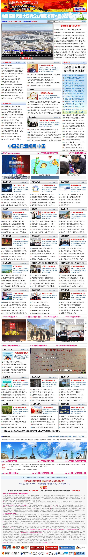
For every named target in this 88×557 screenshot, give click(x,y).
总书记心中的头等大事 (46, 65)
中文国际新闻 (7, 290)
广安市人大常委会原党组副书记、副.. (72, 278)
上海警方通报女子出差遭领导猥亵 (13, 224)
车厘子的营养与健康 (21, 353)
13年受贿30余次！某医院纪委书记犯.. (15, 251)
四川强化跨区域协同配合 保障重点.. (72, 275)
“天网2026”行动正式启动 (11, 120)
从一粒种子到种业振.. (20, 407)
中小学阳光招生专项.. (49, 380)
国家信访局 (82, 464)
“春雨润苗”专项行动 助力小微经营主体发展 (69, 44)
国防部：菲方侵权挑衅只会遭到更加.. (72, 302)
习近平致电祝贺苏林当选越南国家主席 (41, 77)
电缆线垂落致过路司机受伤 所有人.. (43, 197)
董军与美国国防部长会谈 (69, 313)
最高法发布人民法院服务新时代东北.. (72, 253)
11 (41, 52)
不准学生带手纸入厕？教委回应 (74, 80)
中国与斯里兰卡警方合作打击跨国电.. (15, 302)
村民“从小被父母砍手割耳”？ (73, 146)
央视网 (16, 466)
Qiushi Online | (10, 469)
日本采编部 (30, 439)
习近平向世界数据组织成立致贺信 (40, 85)
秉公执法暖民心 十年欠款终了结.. (71, 251)
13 (46, 52)
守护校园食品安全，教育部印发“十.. (43, 395)
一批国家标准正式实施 (46, 93)
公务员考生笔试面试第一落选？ (74, 109)
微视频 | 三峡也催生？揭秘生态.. (71, 200)
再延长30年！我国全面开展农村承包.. (15, 427)
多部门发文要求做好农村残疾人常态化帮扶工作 (71, 52)
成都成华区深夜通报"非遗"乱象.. (74, 101)
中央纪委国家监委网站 (18, 464)
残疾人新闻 (6, 377)
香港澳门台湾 (65, 377)
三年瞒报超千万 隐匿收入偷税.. (12, 84)
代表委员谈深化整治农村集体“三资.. (43, 229)
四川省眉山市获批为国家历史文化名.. (72, 283)
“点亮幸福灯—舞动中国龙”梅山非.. (14, 286)
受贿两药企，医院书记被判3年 (12, 87)
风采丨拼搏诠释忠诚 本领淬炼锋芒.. (43, 427)
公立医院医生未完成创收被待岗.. (74, 91)
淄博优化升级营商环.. (49, 266)
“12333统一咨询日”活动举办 (12, 139)
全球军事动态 (65, 290)
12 (43, 52)
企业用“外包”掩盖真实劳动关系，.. (43, 194)
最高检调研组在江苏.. (78, 239)
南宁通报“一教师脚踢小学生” (73, 141)
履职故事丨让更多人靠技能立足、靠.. (43, 226)
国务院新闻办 (75, 464)
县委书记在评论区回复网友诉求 (74, 86)
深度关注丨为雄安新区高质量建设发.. (43, 280)
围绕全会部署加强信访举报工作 (13, 128)
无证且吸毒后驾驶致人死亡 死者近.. (43, 200)
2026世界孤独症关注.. (78, 407)
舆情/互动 (67, 62)
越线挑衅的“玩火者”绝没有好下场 (71, 310)
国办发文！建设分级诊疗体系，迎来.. (72, 416)
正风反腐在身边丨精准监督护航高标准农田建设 (71, 41)
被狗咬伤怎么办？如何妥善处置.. (13, 98)
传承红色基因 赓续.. (77, 212)
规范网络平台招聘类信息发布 (12, 125)
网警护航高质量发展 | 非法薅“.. (12, 256)
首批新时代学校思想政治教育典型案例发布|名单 (71, 49)
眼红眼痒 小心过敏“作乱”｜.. (11, 95)
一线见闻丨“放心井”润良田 (11, 419)
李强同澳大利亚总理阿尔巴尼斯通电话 (41, 80)
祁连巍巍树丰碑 (76, 185)
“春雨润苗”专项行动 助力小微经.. (42, 248)
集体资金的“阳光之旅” (71, 26)
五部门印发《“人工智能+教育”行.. (42, 389)
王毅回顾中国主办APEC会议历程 (13, 310)
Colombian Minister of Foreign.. (41, 307)
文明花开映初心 (47, 407)
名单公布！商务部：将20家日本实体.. (15, 307)
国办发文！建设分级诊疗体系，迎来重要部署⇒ (71, 32)
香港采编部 (11, 439)
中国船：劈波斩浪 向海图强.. (41, 259)
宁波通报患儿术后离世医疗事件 (74, 96)
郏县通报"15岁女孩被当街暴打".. (74, 93)
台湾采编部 (17, 439)
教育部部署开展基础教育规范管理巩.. (43, 400)
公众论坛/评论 (65, 209)
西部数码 (46, 466)
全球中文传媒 (16, 5)
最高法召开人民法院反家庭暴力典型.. (72, 256)
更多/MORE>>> (56, 62)
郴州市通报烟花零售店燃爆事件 (74, 78)
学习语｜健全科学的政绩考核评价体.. (72, 224)
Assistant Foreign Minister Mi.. (41, 310)
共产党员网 (9, 464)
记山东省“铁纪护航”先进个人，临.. (43, 422)
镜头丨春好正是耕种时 (10, 424)
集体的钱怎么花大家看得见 (11, 79)
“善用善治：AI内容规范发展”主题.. (14, 202)
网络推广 (83, 62)
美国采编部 (24, 439)
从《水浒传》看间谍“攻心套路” (9, 55)
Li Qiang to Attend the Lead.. (40, 305)
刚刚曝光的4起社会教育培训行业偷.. (14, 248)
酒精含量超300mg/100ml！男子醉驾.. (14, 232)
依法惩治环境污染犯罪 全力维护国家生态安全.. (44, 107)
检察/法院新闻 (65, 236)
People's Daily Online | (20, 469)
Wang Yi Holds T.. (48, 293)
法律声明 (34, 477)
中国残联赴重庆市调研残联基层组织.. (15, 395)
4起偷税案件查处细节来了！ (12, 82)
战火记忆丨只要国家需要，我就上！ (43, 419)
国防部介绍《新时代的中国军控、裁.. (72, 307)
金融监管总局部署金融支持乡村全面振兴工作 (70, 35)
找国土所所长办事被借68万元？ (74, 107)
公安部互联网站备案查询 (37, 466)
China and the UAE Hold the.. (40, 302)
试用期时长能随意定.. (49, 185)
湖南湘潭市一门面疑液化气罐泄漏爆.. (15, 229)
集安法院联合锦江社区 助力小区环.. (72, 259)
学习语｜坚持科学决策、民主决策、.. (72, 226)
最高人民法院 (28, 464)
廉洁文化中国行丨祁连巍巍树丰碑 (28, 55)
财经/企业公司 (36, 236)
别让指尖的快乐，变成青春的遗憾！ (14, 197)
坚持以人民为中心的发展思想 (12, 109)
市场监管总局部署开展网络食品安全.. (15, 364)
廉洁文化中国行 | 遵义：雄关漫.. (71, 202)
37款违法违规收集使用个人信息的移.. (15, 194)
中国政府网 (42, 464)
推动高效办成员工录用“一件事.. (13, 123)
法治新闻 (5, 209)
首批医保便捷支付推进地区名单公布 (72, 419)
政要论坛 (31, 62)
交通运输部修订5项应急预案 (12, 136)
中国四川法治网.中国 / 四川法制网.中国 (72, 263)
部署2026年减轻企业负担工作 (73, 341)
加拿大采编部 (78, 439)
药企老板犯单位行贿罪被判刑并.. (13, 90)
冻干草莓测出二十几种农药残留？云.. (15, 367)
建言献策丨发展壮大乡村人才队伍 (42, 224)
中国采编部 (4, 439)
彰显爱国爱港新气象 (77, 380)
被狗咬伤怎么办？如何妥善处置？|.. (72, 424)
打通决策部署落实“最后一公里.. (13, 131)
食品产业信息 (8, 349)
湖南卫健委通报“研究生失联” (73, 83)
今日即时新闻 (7, 62)
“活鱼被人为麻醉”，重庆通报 (13, 362)
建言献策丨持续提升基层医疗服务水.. (43, 221)
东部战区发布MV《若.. (78, 293)
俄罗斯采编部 (70, 439)
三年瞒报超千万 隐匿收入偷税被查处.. (15, 341)
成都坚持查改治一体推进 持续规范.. (72, 286)
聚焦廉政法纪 (33, 117)
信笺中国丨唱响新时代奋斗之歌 (42, 416)
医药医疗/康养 (65, 404)
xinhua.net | (29, 469)
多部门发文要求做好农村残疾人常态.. (15, 389)
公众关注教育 (36, 377)
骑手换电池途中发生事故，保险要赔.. (43, 202)
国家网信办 (69, 464)
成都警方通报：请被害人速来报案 (13, 221)
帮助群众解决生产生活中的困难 (13, 115)
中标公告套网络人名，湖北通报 (74, 112)
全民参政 (34, 209)
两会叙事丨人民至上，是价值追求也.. (43, 232)
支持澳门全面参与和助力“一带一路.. (72, 395)
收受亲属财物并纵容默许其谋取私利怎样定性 (43, 132)
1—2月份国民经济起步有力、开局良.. (43, 256)
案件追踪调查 (7, 236)
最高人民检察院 (35, 464)
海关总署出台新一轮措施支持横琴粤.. (72, 389)
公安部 (56, 464)
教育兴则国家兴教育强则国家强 (13, 73)
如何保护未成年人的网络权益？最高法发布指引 (71, 57)
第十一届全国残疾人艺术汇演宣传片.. (15, 400)
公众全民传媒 (7, 182)
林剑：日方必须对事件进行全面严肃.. (15, 305)
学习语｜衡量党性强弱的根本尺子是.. (72, 232)
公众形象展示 (36, 404)
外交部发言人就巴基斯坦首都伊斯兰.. (15, 313)
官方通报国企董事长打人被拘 (73, 104)
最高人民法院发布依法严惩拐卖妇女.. (72, 248)
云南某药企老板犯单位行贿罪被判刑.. (15, 253)
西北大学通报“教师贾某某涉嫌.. (74, 75)
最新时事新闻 (7, 103)
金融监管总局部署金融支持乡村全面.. (15, 416)
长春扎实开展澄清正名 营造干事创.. (43, 286)
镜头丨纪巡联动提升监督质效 (12, 112)
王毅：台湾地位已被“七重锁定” (71, 392)
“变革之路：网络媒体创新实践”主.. (14, 200)
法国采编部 (56, 439)
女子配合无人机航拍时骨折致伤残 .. (43, 205)
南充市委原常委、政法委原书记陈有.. (72, 280)
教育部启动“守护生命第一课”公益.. (43, 392)
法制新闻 (31, 89)
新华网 (12, 466)
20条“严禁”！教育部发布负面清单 (42, 397)
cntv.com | (34, 469)
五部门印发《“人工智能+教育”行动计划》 (69, 30)
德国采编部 (43, 439)
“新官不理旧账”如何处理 (47, 120)
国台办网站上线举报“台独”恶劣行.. (72, 397)
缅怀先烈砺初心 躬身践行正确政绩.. (14, 280)
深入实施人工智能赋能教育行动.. (13, 68)
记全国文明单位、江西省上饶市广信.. (44, 424)
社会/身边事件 (7, 263)
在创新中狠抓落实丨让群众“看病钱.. (72, 427)
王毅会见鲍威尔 (18, 293)
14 (48, 52)
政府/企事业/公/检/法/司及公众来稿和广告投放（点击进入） (67, 436)
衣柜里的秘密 (65, 205)
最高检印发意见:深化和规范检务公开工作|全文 (70, 46)
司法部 (63, 464)
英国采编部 (37, 439)
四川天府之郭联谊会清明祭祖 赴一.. (14, 278)
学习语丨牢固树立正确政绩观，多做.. (72, 229)
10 (38, 52)
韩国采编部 (49, 439)
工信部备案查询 (26, 466)
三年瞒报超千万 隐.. (19, 239)
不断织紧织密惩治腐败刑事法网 (13, 71)
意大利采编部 (63, 439)
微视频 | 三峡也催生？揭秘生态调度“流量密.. (50, 55)
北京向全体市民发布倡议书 (40, 275)
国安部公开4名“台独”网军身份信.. (71, 400)
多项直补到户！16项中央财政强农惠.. (15, 422)
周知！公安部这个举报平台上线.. (74, 144)
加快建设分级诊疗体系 (10, 76)
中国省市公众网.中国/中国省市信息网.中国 (44, 263)
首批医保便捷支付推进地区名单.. (13, 92)
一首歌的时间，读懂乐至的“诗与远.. (72, 194)
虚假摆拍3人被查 (18, 212)
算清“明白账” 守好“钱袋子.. (11, 134)
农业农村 (5, 404)
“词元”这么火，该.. (19, 185)
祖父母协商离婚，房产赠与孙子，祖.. (15, 283)
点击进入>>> (34, 21)
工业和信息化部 (50, 464)
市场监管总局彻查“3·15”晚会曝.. (14, 372)
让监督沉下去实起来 (48, 212)
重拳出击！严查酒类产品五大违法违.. (15, 370)
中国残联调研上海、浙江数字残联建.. (15, 397)
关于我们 (23, 477)
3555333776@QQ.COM (14, 21)
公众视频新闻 (65, 182)
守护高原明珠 (7, 65)
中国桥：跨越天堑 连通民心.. (41, 251)
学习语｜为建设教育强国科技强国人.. (72, 221)
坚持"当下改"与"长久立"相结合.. (13, 117)
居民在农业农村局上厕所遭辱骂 (74, 88)
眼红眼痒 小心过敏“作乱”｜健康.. (71, 422)
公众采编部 (28, 477)
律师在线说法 (36, 182)
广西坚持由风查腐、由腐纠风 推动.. (43, 283)
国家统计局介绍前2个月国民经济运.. (43, 253)
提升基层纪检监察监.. (78, 266)
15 (50, 52)
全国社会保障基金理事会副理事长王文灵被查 (43, 129)
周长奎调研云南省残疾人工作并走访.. (15, 392)
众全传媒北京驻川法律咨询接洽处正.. (15, 205)
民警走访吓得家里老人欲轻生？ (74, 149)
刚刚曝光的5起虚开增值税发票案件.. (14, 259)
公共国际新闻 (36, 290)
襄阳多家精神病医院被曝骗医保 (74, 99)
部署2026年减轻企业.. (49, 239)
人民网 (8, 466)
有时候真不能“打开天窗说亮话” (71, 305)
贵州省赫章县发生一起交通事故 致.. (14, 226)
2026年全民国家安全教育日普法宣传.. (15, 275)
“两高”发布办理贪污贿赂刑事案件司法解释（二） (45, 102)
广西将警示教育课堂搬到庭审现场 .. (43, 278)
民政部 (60, 464)
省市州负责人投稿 (20, 62)
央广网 (20, 466)
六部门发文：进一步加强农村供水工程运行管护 (71, 55)
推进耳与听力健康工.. (20, 380)
